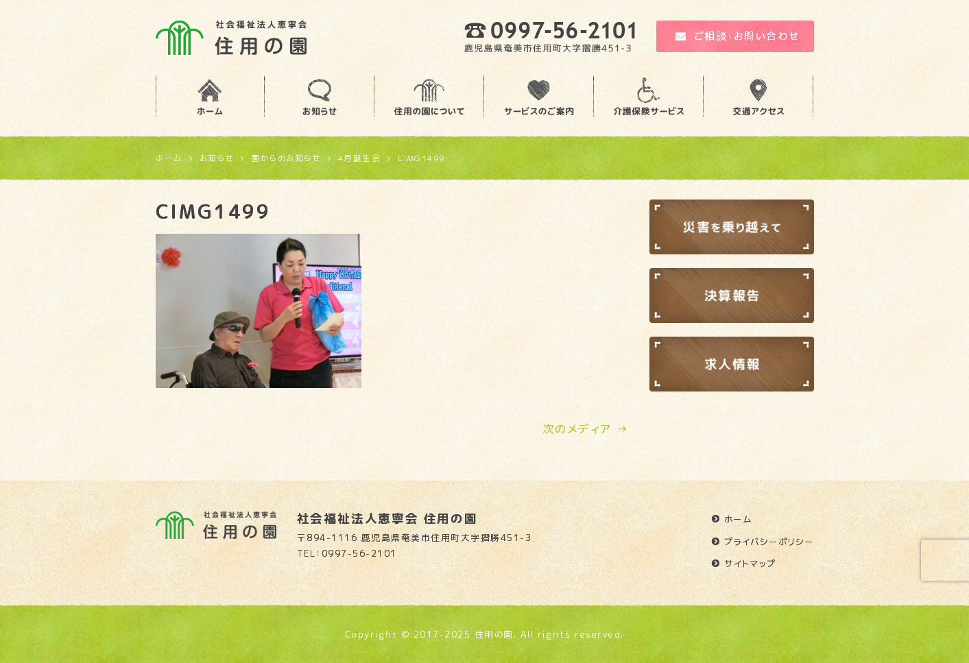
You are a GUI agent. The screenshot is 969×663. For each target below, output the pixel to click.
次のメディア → (585, 429)
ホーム (738, 519)
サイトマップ (750, 563)
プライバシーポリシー (769, 541)
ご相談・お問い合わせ (737, 36)
